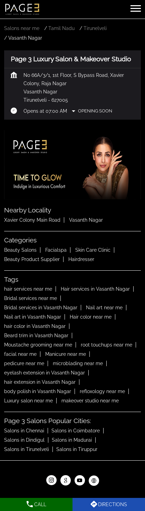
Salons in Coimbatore (75, 431)
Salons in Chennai (24, 431)
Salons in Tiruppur (76, 449)
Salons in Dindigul (24, 440)
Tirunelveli (95, 28)
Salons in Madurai (72, 440)
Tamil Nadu (61, 28)
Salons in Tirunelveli (26, 449)
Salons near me (21, 28)
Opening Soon (95, 110)
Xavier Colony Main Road (32, 220)
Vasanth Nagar (86, 220)
